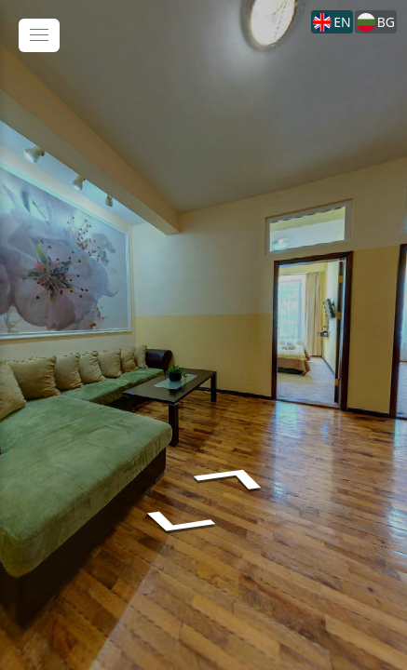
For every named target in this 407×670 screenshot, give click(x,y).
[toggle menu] (39, 35)
